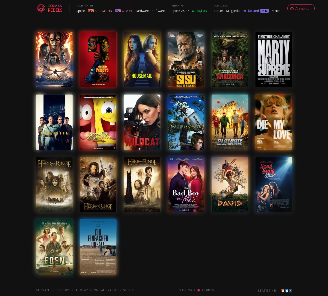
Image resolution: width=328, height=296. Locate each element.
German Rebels (48, 290)
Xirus (209, 290)
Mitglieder (233, 11)
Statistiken (267, 290)
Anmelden (301, 8)
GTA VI (127, 11)
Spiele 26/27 (180, 11)
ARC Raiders (103, 11)
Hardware (142, 11)
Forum (218, 11)
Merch (276, 11)
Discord (256, 11)
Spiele (80, 11)
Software (158, 11)
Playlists (199, 11)
